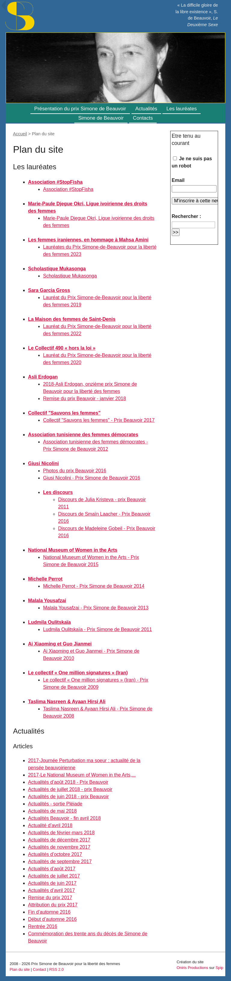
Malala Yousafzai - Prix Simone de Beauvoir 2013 (95, 607)
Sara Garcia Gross (49, 290)
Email (178, 180)
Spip (219, 967)
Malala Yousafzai (47, 600)
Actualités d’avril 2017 (51, 890)
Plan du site (20, 969)
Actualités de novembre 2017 (59, 847)
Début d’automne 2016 (52, 919)
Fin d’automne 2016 (49, 912)
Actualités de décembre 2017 (59, 839)
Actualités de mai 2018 (52, 811)
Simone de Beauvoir (101, 118)
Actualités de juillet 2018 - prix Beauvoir (70, 789)
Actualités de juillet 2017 (54, 875)
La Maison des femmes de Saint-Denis (72, 319)
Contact (39, 969)
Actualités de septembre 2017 (60, 861)
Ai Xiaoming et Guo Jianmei (60, 643)
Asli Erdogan (43, 376)
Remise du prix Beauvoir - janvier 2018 (84, 398)
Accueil (20, 133)
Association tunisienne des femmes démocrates (83, 434)
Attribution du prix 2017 (53, 904)
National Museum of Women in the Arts (72, 550)
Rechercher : (186, 216)
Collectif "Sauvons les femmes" (64, 412)
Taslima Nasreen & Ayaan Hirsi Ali (67, 701)
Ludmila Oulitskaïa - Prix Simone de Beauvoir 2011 (97, 629)
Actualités (146, 109)
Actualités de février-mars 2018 (61, 832)
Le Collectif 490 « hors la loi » (61, 348)
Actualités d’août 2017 (51, 868)
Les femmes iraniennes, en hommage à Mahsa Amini (88, 239)
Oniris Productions (192, 967)
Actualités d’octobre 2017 (55, 854)
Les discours (58, 492)
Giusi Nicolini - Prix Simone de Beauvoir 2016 (91, 477)
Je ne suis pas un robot (192, 162)
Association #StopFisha (55, 182)
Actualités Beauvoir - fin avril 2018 (64, 818)
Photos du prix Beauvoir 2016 (74, 470)
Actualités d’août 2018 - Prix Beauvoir (68, 782)
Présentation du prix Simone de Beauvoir (80, 109)
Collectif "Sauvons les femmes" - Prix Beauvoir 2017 (99, 420)
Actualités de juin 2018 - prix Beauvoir (68, 796)
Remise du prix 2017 (50, 897)
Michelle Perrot (45, 578)
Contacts (143, 118)
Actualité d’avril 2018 (50, 825)
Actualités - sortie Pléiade (55, 803)
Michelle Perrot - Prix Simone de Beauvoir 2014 (93, 586)
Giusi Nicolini (43, 463)
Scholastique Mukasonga (57, 268)
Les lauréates (181, 109)
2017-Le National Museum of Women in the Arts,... (82, 774)
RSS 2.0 (56, 969)
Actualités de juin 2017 (52, 883)
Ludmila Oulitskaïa (49, 622)
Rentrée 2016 (42, 926)
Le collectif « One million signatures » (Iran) (78, 672)
